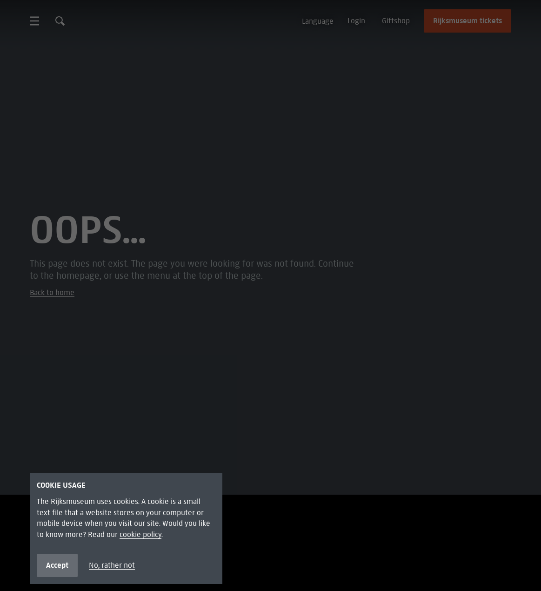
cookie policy (140, 534)
